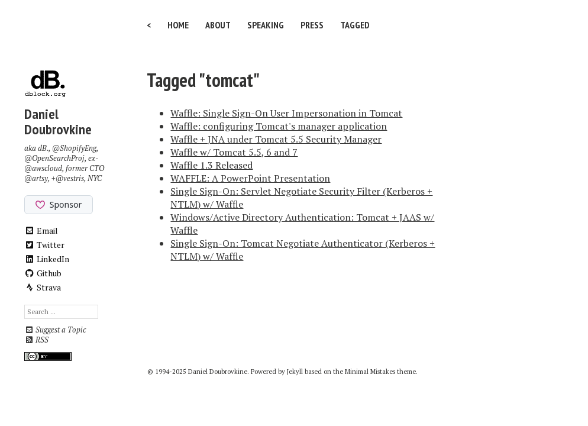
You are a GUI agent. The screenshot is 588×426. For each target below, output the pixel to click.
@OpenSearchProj (54, 158)
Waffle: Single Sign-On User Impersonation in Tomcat (286, 113)
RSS (36, 340)
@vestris (70, 178)
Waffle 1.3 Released (211, 165)
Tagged (355, 25)
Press (312, 25)
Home (178, 25)
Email (41, 230)
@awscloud (43, 168)
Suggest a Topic (55, 330)
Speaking (265, 25)
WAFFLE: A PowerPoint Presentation (250, 178)
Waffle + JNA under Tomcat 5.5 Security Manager (276, 139)
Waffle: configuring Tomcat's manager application (278, 126)
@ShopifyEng (74, 148)
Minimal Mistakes (370, 371)
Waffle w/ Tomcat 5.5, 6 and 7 (234, 152)
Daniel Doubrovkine (58, 121)
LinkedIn (46, 258)
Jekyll (295, 371)
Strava (42, 287)
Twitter (44, 244)
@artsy (36, 178)
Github (43, 273)
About (218, 25)
